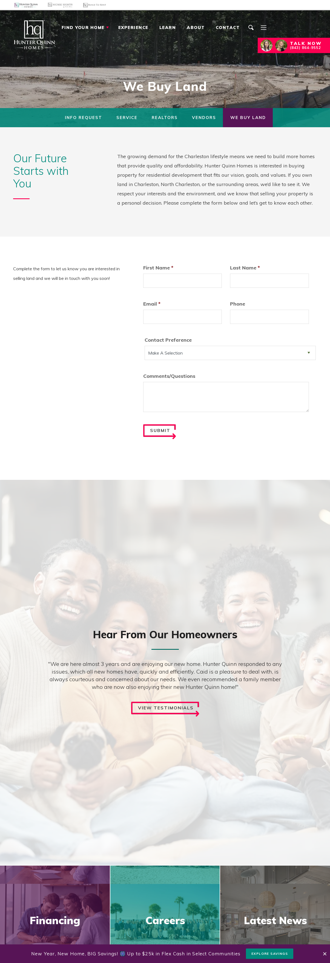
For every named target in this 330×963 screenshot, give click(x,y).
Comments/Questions (169, 376)
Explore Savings (269, 954)
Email (151, 304)
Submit (163, 433)
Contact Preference (168, 340)
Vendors (204, 117)
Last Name (245, 268)
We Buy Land (248, 117)
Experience (133, 27)
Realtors (165, 117)
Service (126, 117)
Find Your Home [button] (83, 27)
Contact (228, 27)
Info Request (83, 117)
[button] (251, 33)
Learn (167, 27)
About (196, 27)
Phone (237, 304)
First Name (158, 268)
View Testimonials (168, 711)
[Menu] (263, 27)
